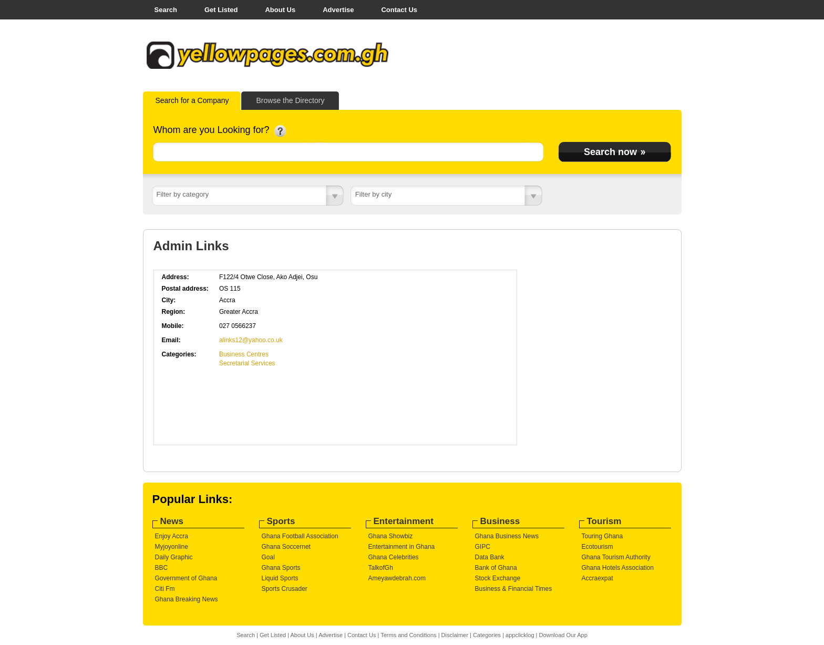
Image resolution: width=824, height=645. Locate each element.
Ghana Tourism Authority (616, 557)
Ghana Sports (281, 567)
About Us (280, 10)
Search (165, 10)
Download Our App (563, 635)
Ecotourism (597, 546)
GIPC (482, 546)
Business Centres (244, 354)
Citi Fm (165, 588)
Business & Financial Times (513, 588)
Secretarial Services (247, 363)
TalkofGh (380, 567)
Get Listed (221, 10)
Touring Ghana (602, 536)
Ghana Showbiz (390, 536)
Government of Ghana (186, 578)
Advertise (338, 10)
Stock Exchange (498, 578)
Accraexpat (597, 578)
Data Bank (489, 557)
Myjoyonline (171, 546)
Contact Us (399, 10)
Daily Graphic (174, 557)
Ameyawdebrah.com (397, 578)
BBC (161, 567)
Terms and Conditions (408, 635)
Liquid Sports (280, 578)
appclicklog (520, 635)
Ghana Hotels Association (618, 567)
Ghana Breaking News (186, 599)
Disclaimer (454, 635)
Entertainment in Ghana (401, 546)
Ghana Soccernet (286, 546)
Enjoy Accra (171, 536)
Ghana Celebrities (393, 557)
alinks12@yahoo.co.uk (251, 340)
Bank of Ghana (496, 567)
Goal (268, 557)
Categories (487, 635)
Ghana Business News (507, 536)
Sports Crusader (284, 588)
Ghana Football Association (300, 536)
